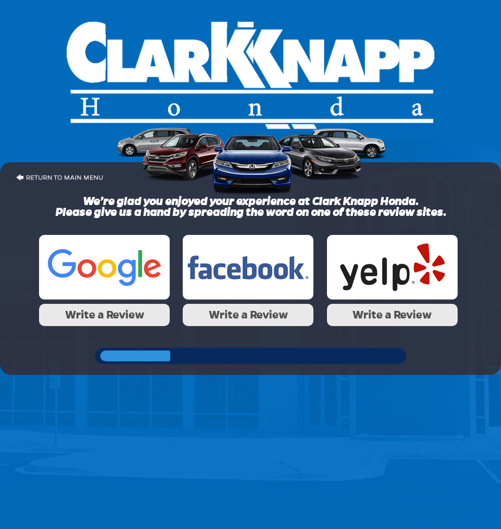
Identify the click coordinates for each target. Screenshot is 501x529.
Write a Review (104, 315)
